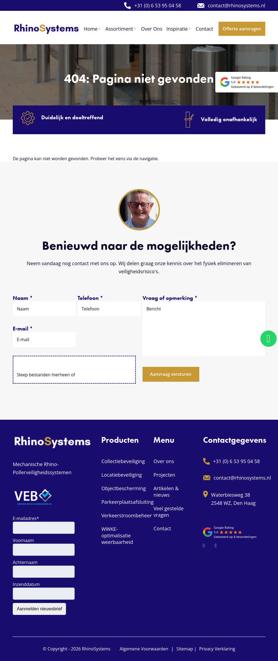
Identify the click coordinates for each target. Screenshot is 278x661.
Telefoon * (90, 298)
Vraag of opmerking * (170, 298)
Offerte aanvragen (242, 29)
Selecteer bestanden (74, 365)
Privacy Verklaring (217, 649)
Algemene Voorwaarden (144, 649)
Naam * (23, 298)
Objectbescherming (123, 488)
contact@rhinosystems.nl (231, 5)
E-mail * (23, 328)
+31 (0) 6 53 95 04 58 (152, 5)
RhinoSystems (96, 649)
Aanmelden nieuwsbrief (39, 609)
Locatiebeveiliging (121, 474)
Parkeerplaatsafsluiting (127, 502)
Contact (162, 528)
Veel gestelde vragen (168, 511)
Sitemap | (186, 649)
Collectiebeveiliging (123, 461)
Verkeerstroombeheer (126, 515)
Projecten (164, 474)
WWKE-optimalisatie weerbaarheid (117, 535)
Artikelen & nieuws (166, 491)
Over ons (163, 461)
